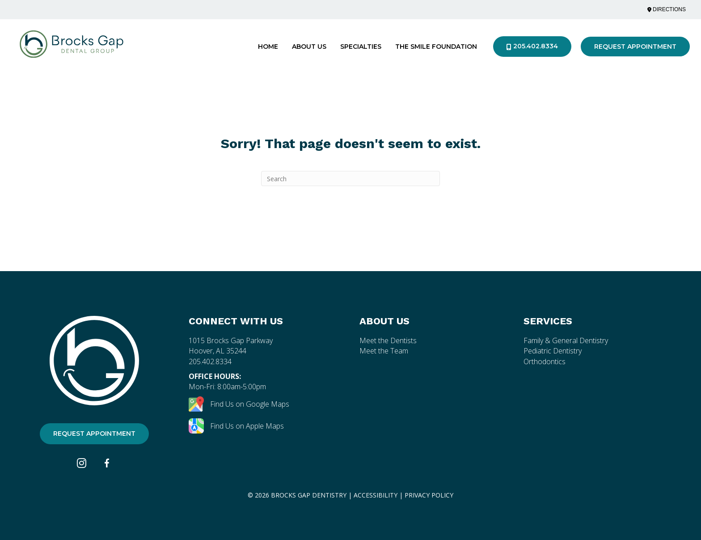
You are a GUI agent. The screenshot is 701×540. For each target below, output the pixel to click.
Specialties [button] (360, 47)
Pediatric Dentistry (553, 351)
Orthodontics (545, 361)
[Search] (350, 178)
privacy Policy (429, 495)
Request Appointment (635, 47)
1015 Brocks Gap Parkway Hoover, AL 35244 (231, 346)
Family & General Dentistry (566, 340)
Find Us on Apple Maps (236, 426)
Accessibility (375, 495)
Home (268, 47)
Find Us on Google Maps (239, 404)
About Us (309, 47)
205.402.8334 (532, 46)
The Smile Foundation (436, 47)
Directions (666, 9)
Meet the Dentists (388, 340)
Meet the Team (383, 351)
